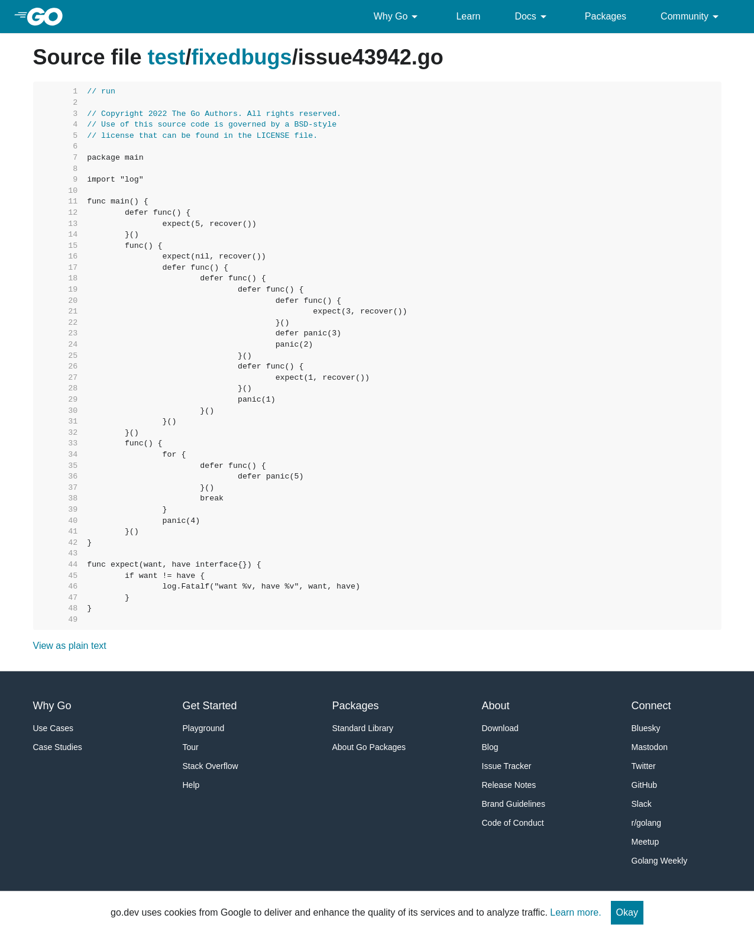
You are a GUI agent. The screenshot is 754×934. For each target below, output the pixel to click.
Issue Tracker (507, 766)
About (496, 706)
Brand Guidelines (513, 804)
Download (500, 728)
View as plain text (69, 646)
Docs (532, 16)
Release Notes (509, 785)
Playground (204, 728)
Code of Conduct (513, 823)
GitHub (645, 785)
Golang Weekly (660, 860)
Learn (468, 16)
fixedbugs (242, 57)
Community (692, 16)
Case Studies (57, 747)
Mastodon (650, 747)
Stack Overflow (210, 766)
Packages (605, 16)
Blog (490, 747)
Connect (651, 706)
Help (191, 785)
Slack (642, 804)
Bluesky (646, 728)
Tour (191, 747)
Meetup (645, 841)
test (167, 57)
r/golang (647, 823)
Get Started (210, 706)
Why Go (398, 16)
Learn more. (575, 912)
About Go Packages (369, 747)
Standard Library (363, 728)
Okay (627, 912)
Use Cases (53, 728)
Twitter (644, 766)
